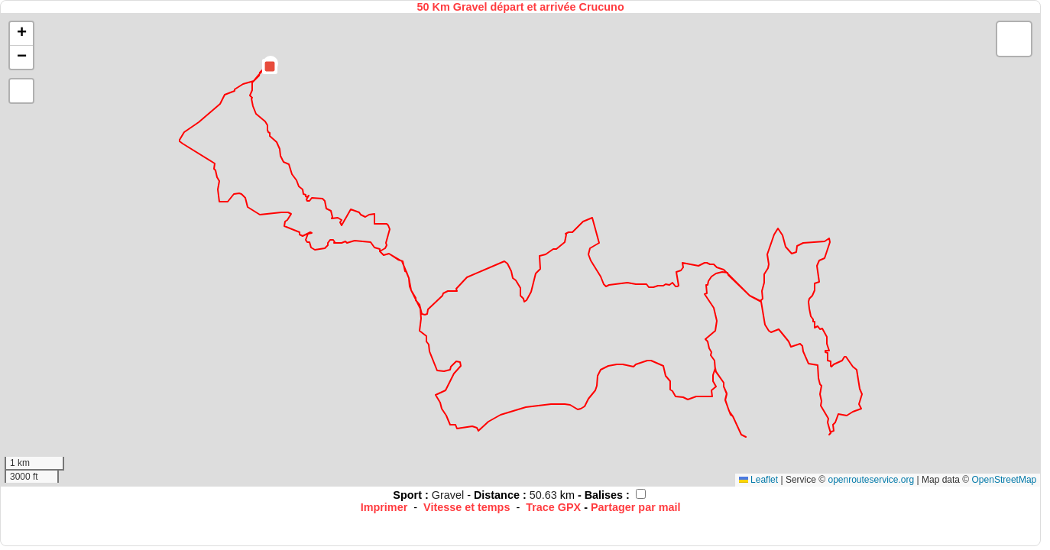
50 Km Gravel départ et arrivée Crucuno (520, 7)
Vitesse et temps (466, 507)
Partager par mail (636, 507)
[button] (269, 66)
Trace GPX (553, 507)
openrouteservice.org (871, 479)
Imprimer (384, 507)
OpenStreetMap (1004, 479)
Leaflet (758, 479)
